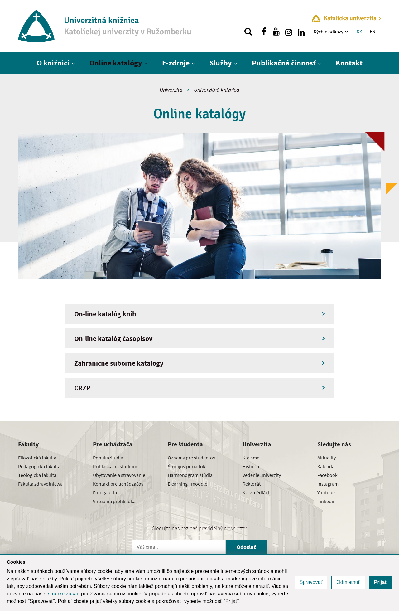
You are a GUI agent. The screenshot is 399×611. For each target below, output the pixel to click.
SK (359, 31)
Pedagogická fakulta (39, 466)
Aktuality (326, 457)
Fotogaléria (105, 492)
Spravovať (311, 582)
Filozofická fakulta (37, 457)
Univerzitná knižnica (216, 89)
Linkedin (326, 501)
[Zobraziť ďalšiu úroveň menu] (347, 31)
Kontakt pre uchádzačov (118, 484)
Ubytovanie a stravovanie (119, 475)
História (251, 466)
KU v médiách (257, 492)
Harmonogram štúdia (190, 475)
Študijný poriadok (186, 466)
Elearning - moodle (187, 484)
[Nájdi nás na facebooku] (263, 31)
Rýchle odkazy (328, 31)
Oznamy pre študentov (191, 457)
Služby (220, 63)
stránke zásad (64, 593)
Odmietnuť (348, 582)
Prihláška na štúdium (115, 466)
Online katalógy (115, 63)
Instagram (328, 484)
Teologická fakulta (37, 475)
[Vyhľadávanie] (248, 31)
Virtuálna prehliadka (114, 501)
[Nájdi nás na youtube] (276, 31)
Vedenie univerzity (262, 475)
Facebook (327, 475)
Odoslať (246, 546)
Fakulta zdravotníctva (40, 484)
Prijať (380, 582)
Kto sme (251, 457)
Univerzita (171, 89)
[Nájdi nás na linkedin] (301, 31)
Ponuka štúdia (108, 457)
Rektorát (252, 484)
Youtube (326, 492)
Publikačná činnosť (284, 63)
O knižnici (53, 63)
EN (372, 31)
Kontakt (349, 63)
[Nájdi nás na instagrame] (288, 31)
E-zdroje (176, 63)
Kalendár (326, 466)
